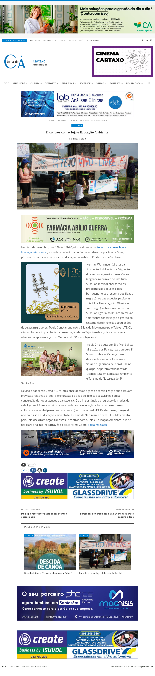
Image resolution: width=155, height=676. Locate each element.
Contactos (72, 40)
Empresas (115, 83)
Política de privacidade (89, 40)
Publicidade (48, 40)
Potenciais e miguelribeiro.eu (140, 671)
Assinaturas (60, 40)
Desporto (50, 83)
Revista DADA (133, 83)
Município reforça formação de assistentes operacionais (44, 520)
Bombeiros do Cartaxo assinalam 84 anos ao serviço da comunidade (107, 520)
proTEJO (31, 469)
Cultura (35, 83)
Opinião (100, 83)
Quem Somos (35, 40)
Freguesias (68, 83)
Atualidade (19, 83)
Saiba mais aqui (97, 429)
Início (6, 83)
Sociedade (85, 83)
